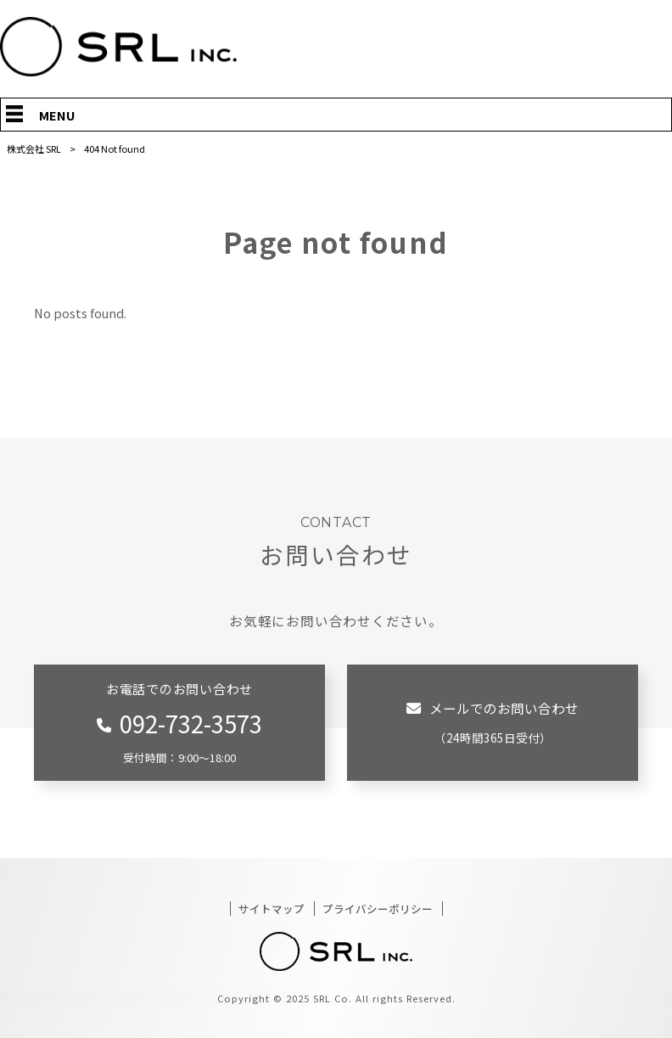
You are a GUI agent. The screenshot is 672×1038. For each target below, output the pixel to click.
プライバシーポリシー (377, 909)
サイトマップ (271, 909)
